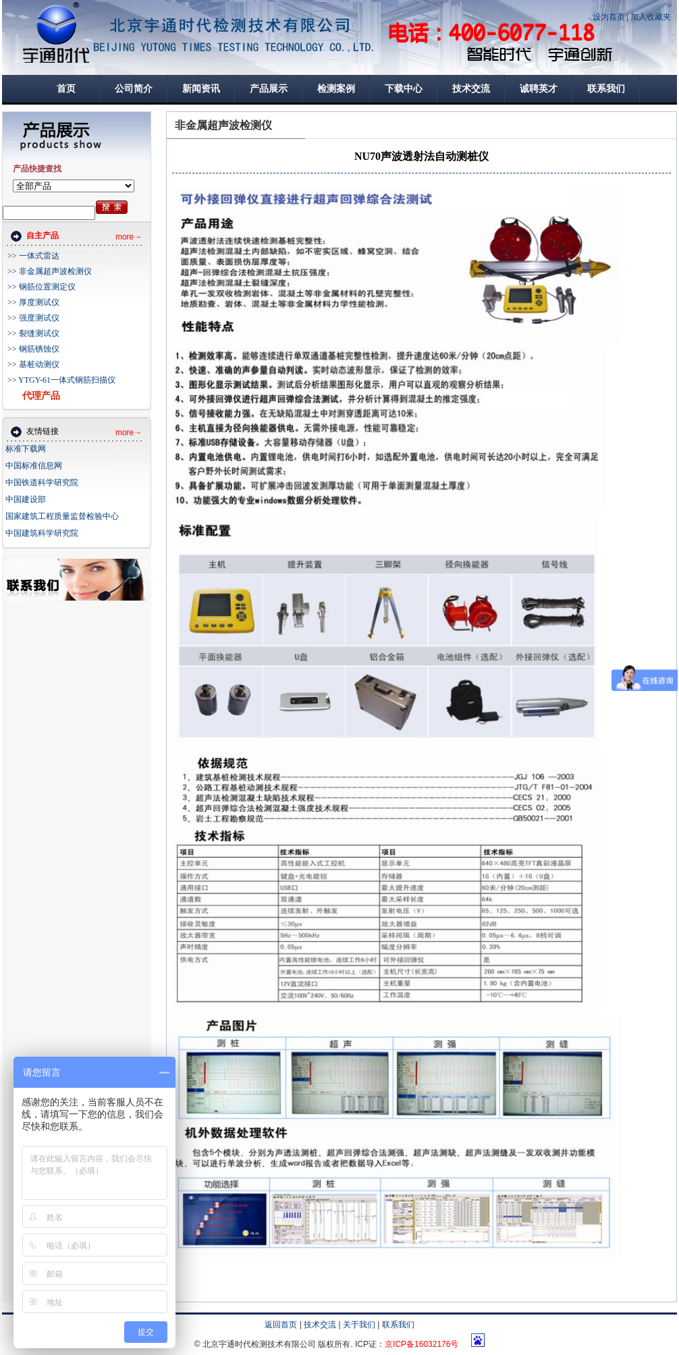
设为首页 (609, 17)
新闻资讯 (201, 89)
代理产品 (41, 395)
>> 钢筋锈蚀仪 (33, 349)
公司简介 (134, 89)
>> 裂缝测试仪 (33, 333)
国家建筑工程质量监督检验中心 (62, 516)
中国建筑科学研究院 (41, 533)
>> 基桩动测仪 (33, 364)
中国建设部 (25, 499)
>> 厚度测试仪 (33, 302)
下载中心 (404, 89)
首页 (66, 89)
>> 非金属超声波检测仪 (49, 271)
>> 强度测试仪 (33, 318)
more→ (128, 237)
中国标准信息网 (33, 465)
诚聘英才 (539, 89)
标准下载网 (25, 448)
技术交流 (471, 89)
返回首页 (281, 1324)
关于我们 (359, 1324)
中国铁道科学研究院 (41, 482)
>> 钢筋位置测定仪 (41, 287)
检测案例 (336, 89)
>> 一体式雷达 (33, 255)
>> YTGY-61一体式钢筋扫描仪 (61, 380)
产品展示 (269, 89)
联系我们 (606, 89)
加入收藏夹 (650, 17)
